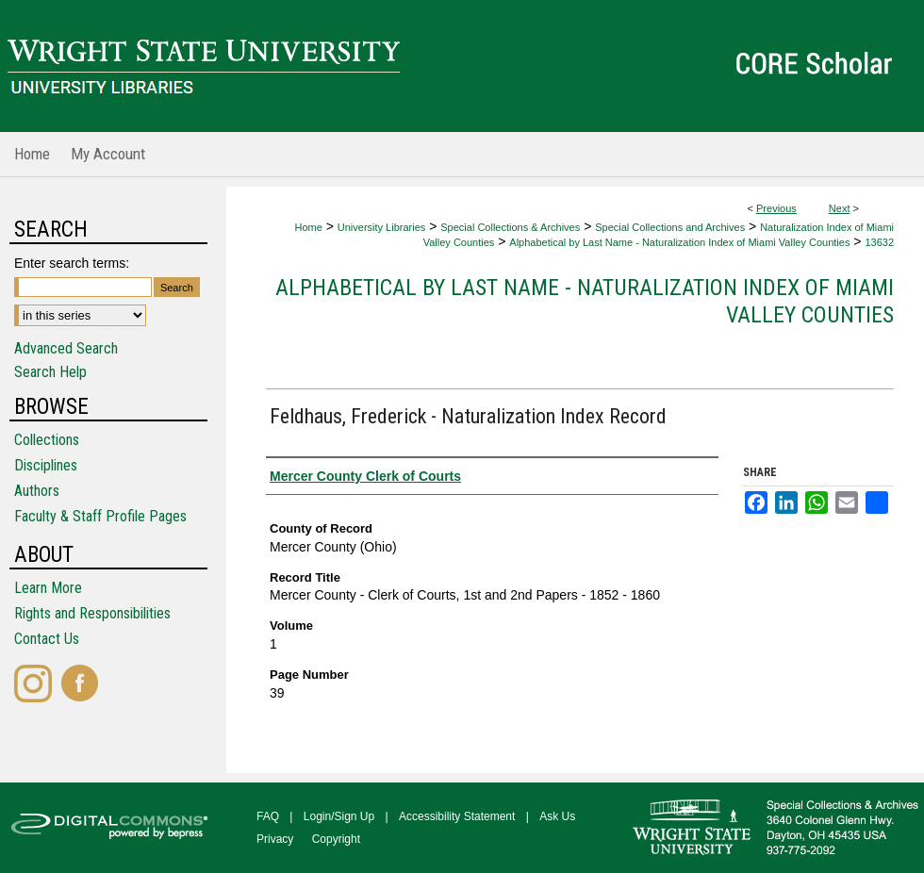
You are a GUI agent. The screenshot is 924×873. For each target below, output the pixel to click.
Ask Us (557, 816)
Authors (36, 491)
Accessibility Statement (457, 816)
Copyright (336, 839)
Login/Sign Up (339, 816)
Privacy (274, 839)
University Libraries (382, 227)
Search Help (50, 372)
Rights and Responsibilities (92, 613)
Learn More (48, 588)
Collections (46, 440)
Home (308, 227)
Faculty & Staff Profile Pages (100, 516)
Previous (776, 208)
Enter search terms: (71, 263)
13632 (879, 242)
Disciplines (45, 465)
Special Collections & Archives (510, 227)
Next (839, 208)
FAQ (267, 816)
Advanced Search (66, 348)
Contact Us (46, 639)
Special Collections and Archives (670, 227)
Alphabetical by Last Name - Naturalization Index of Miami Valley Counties (679, 242)
